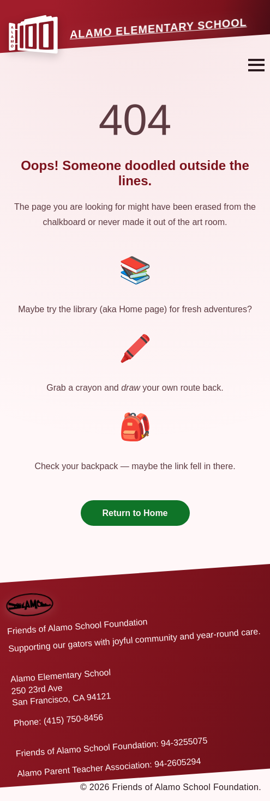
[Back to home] (29, 595)
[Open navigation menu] (256, 65)
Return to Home (135, 513)
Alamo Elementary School (158, 28)
